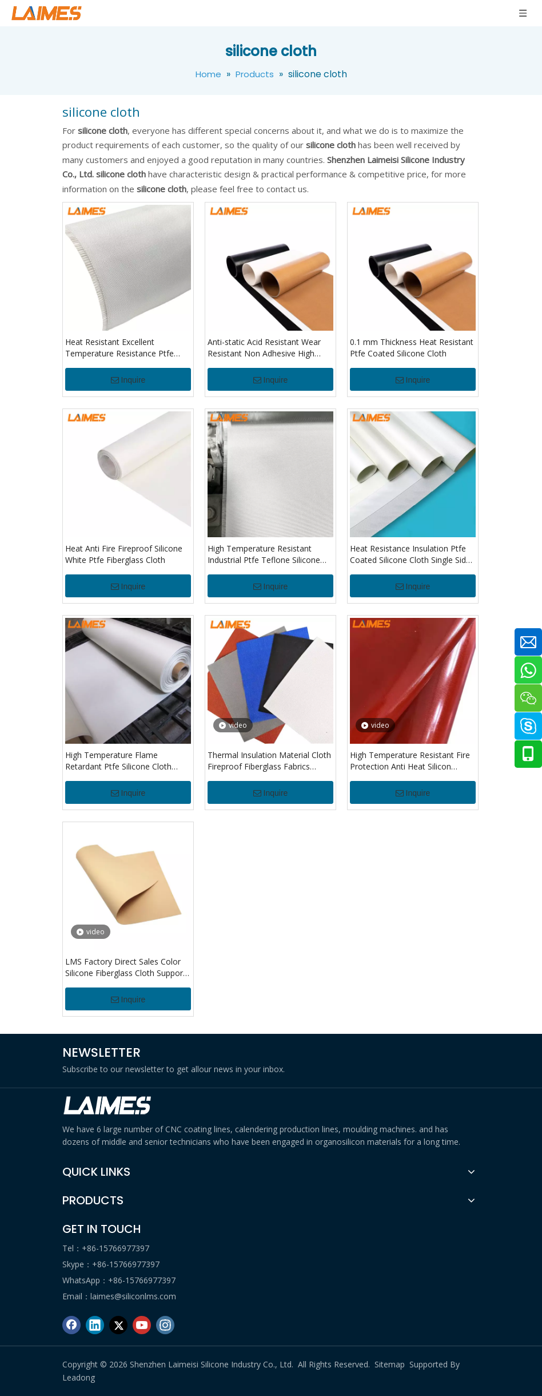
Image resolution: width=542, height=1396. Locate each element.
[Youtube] (142, 1325)
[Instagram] (165, 1325)
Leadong (78, 1377)
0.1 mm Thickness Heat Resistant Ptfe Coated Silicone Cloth (411, 347)
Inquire (128, 379)
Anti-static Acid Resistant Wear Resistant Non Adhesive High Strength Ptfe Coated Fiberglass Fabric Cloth (266, 347)
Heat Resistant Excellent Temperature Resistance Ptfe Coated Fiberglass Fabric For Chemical (119, 347)
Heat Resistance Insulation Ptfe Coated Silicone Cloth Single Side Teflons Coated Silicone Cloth (410, 554)
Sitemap (389, 1364)
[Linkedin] (95, 1325)
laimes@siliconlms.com (133, 1296)
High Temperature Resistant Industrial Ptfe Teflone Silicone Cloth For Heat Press (264, 554)
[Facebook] (71, 1325)
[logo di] (108, 1105)
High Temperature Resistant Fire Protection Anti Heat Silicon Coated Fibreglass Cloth (410, 760)
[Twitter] (118, 1325)
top (518, 1347)
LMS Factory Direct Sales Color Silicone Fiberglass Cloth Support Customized (125, 967)
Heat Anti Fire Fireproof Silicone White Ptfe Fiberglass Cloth (123, 554)
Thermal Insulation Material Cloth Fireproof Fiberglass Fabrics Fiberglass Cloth (269, 760)
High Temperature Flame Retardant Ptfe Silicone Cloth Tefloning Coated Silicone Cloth (123, 760)
